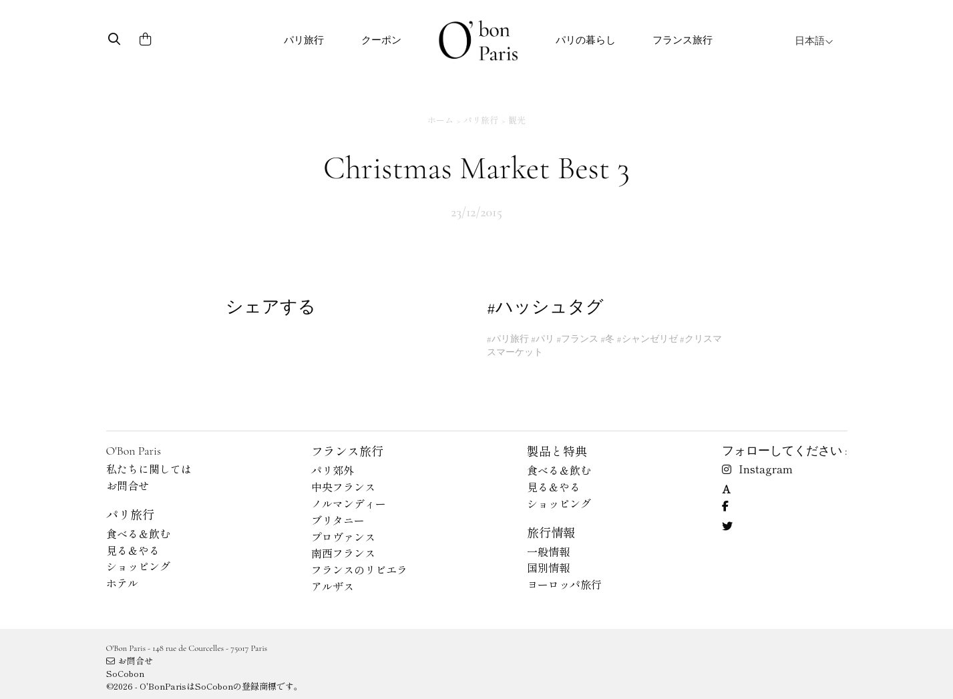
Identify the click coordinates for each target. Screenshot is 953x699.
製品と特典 (557, 450)
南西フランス (343, 553)
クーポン (381, 40)
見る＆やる (133, 550)
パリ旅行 (304, 40)
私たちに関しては (149, 469)
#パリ (542, 338)
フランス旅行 (682, 40)
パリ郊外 (332, 470)
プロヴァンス (343, 537)
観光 (517, 119)
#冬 (607, 338)
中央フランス (343, 487)
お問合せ (127, 485)
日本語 (814, 41)
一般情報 (548, 551)
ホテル (122, 583)
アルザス (332, 586)
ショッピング (138, 566)
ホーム (440, 119)
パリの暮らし (586, 40)
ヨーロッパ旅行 (564, 584)
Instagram (757, 469)
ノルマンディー (348, 503)
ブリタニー (338, 520)
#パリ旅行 (508, 338)
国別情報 (548, 567)
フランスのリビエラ (359, 569)
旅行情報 (551, 532)
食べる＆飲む (138, 533)
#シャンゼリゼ (646, 338)
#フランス (577, 338)
